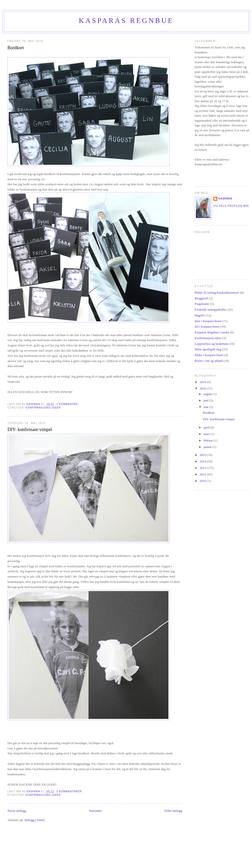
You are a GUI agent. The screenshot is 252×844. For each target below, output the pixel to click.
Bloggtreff (201, 298)
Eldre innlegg (173, 811)
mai (206, 407)
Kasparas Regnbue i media (212, 332)
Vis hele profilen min (231, 206)
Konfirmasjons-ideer (43, 407)
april (207, 427)
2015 (203, 455)
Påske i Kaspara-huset (209, 355)
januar (208, 447)
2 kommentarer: (69, 791)
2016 (203, 388)
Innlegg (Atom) (34, 820)
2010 (203, 481)
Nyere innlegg (16, 811)
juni (206, 400)
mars (207, 434)
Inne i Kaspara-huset (208, 321)
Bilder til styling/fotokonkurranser (217, 292)
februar (209, 440)
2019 (203, 382)
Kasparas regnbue (126, 20)
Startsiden (95, 811)
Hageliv (200, 315)
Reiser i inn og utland (209, 361)
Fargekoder (202, 304)
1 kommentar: (67, 404)
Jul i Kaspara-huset (207, 326)
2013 (203, 468)
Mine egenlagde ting (208, 349)
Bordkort (15, 47)
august (208, 394)
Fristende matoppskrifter (211, 309)
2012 (203, 474)
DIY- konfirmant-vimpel (29, 429)
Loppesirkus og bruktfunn (211, 344)
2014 (203, 461)
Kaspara (225, 198)
